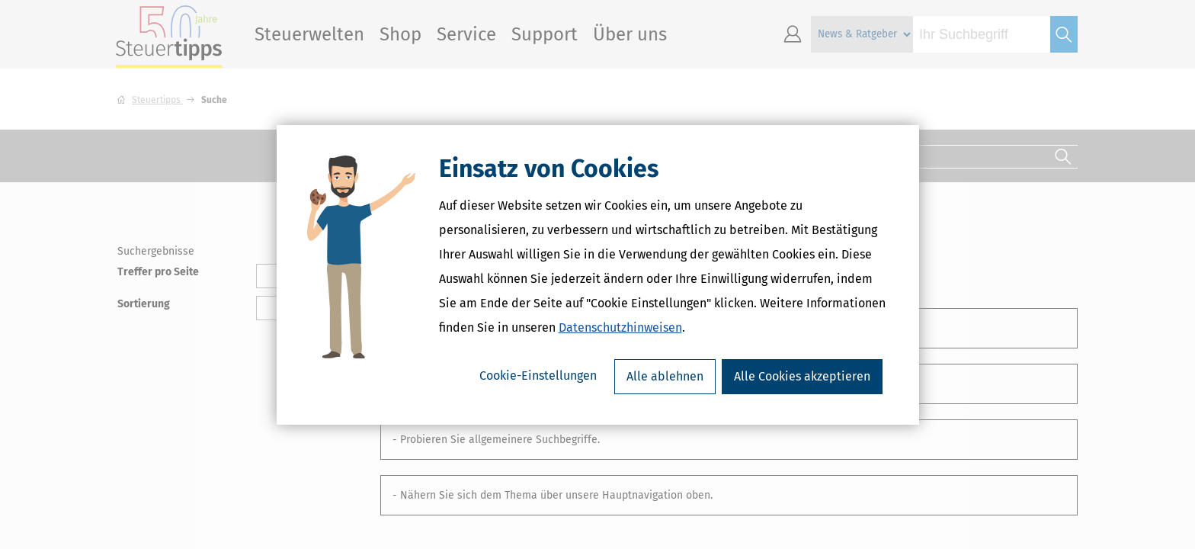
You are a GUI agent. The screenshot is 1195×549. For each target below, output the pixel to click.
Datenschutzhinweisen (620, 327)
